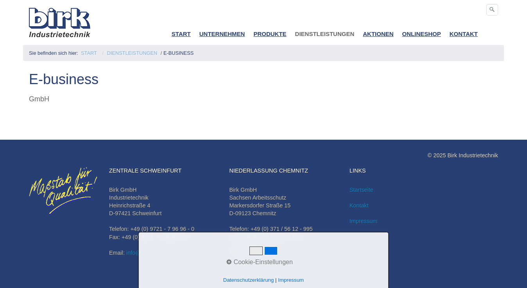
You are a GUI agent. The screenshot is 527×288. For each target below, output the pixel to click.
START (181, 34)
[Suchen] (492, 9)
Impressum (363, 221)
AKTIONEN (378, 34)
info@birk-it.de (144, 253)
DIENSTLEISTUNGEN (325, 34)
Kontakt (359, 205)
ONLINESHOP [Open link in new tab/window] (421, 34)
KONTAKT (464, 34)
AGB (355, 237)
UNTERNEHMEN (222, 34)
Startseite (361, 190)
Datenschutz (365, 253)
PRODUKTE (269, 34)
